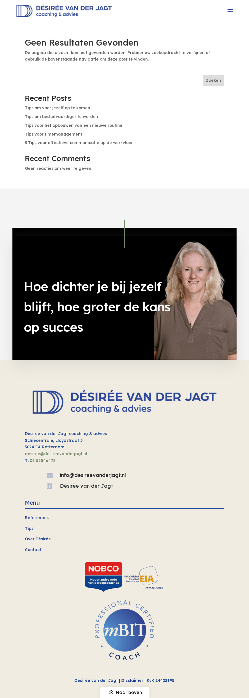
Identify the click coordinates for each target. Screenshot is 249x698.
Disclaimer (132, 680)
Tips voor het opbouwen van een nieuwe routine (73, 125)
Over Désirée (38, 538)
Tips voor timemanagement (53, 134)
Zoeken (213, 80)
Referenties (37, 517)
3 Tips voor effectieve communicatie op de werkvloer (79, 142)
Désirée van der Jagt (86, 486)
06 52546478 (42, 460)
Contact (33, 549)
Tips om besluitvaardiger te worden (61, 116)
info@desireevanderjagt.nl (93, 475)
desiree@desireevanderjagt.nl (56, 453)
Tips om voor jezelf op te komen (57, 107)
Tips (29, 528)
